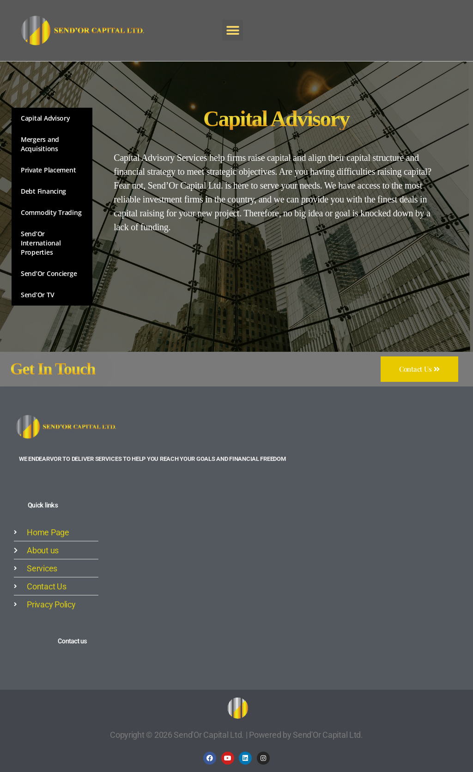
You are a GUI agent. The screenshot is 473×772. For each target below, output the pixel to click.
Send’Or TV (37, 294)
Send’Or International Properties (41, 243)
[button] (232, 30)
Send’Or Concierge (49, 273)
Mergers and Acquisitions (40, 144)
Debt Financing (43, 191)
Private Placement (48, 169)
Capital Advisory (45, 118)
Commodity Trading (51, 212)
